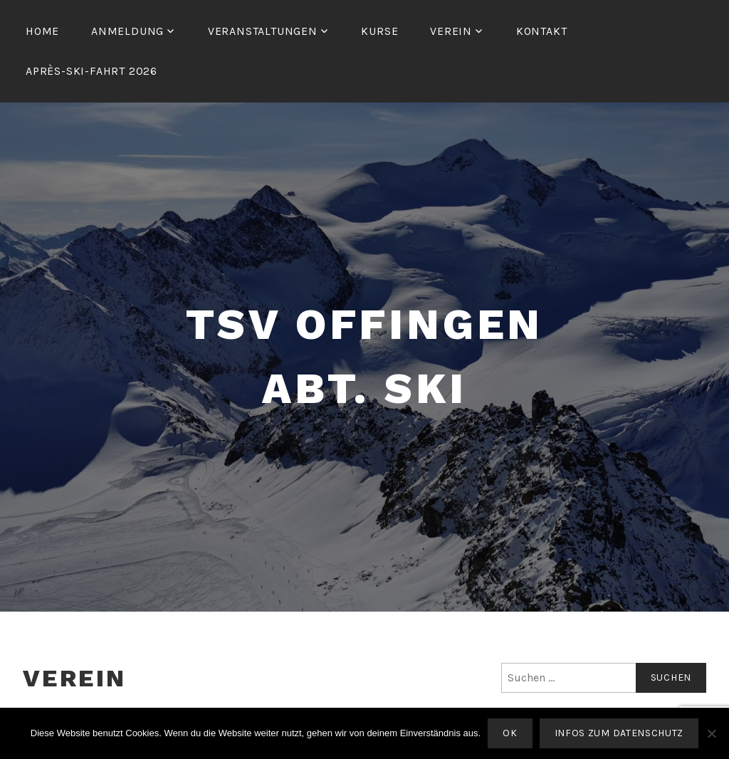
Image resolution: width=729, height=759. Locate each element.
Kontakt (541, 31)
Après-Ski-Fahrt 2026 (91, 71)
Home (42, 31)
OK (510, 733)
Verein (451, 31)
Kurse (379, 31)
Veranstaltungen (263, 31)
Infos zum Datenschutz (619, 733)
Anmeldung (127, 31)
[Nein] (711, 733)
